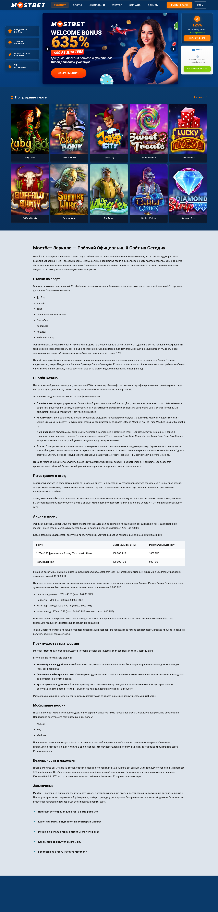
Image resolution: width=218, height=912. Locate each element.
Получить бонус (197, 38)
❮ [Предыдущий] (48, 48)
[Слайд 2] (110, 81)
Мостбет (60, 5)
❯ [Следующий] (173, 48)
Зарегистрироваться (197, 69)
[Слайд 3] (113, 81)
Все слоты (200, 97)
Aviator (117, 5)
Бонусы (153, 5)
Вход (200, 4)
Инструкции (97, 5)
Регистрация (179, 5)
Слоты (77, 5)
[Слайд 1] (107, 81)
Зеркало (135, 5)
